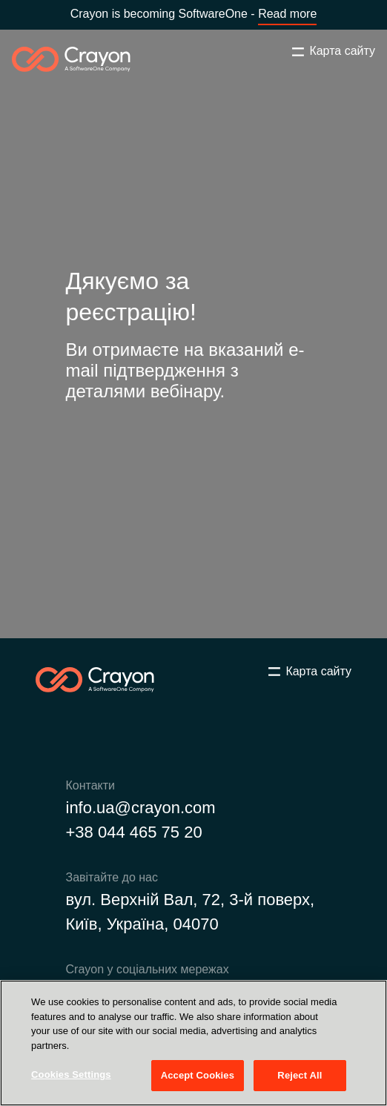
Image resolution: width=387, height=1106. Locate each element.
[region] (193, 1043)
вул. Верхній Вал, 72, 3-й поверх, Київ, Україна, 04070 (190, 911)
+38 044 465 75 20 (134, 832)
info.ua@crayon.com (141, 807)
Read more (287, 13)
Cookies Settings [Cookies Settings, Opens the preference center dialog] (71, 1074)
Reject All (299, 1075)
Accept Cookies (197, 1075)
